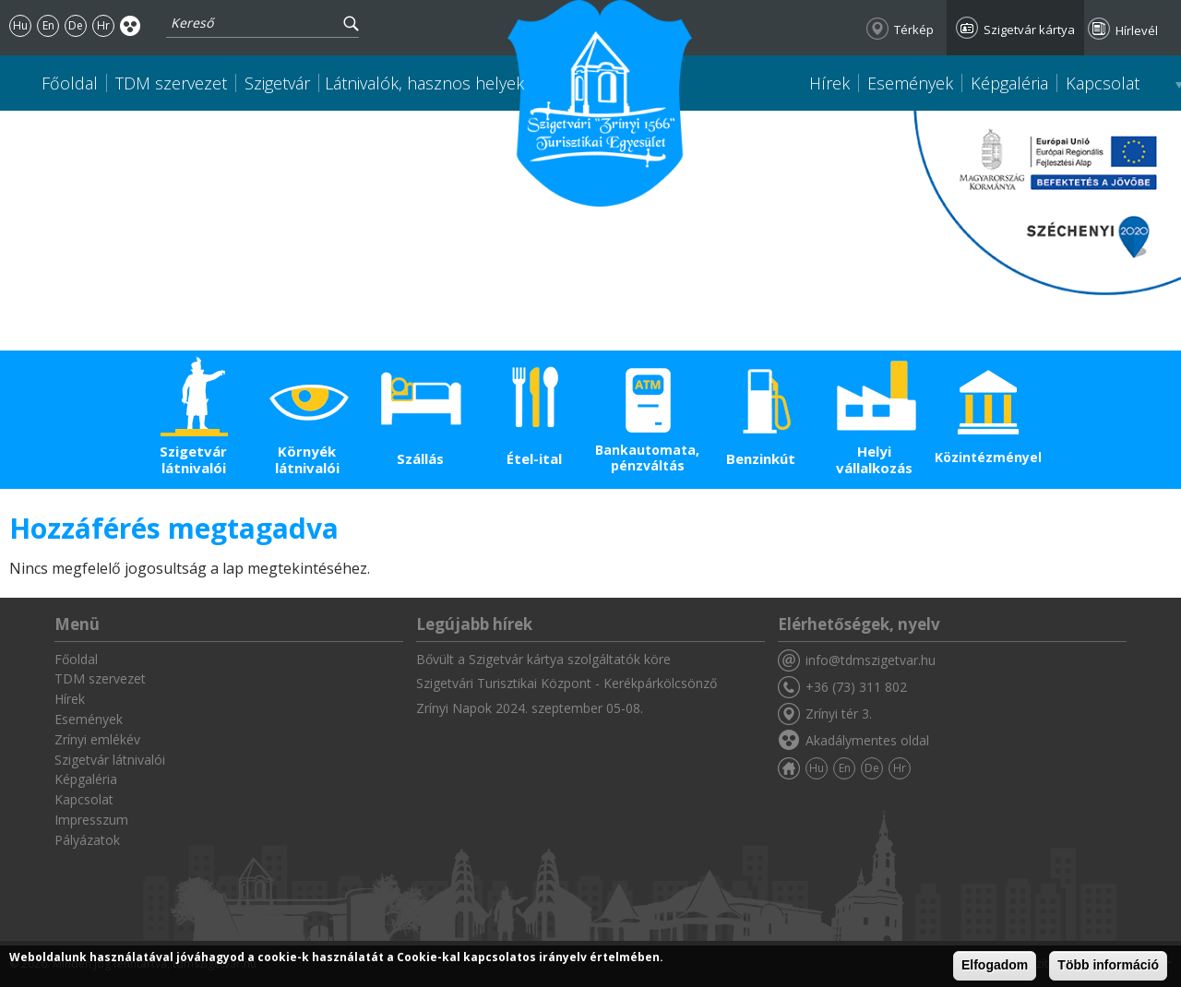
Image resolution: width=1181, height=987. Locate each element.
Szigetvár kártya (1029, 29)
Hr (103, 25)
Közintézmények (988, 457)
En (48, 25)
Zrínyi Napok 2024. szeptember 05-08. (529, 708)
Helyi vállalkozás (874, 459)
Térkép (914, 29)
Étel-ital (534, 458)
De (75, 25)
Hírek (829, 83)
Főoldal (70, 83)
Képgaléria (1009, 83)
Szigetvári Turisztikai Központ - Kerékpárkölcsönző (566, 683)
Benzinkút (760, 458)
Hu (20, 25)
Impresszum (91, 819)
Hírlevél (1136, 30)
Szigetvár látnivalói (193, 459)
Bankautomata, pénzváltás (647, 457)
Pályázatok (87, 840)
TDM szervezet (171, 83)
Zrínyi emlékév (97, 739)
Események (910, 83)
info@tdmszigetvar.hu (870, 660)
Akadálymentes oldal (130, 25)
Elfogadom (994, 964)
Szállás (420, 458)
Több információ (1108, 964)
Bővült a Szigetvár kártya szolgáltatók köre (543, 659)
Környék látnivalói (307, 459)
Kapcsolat (1102, 83)
